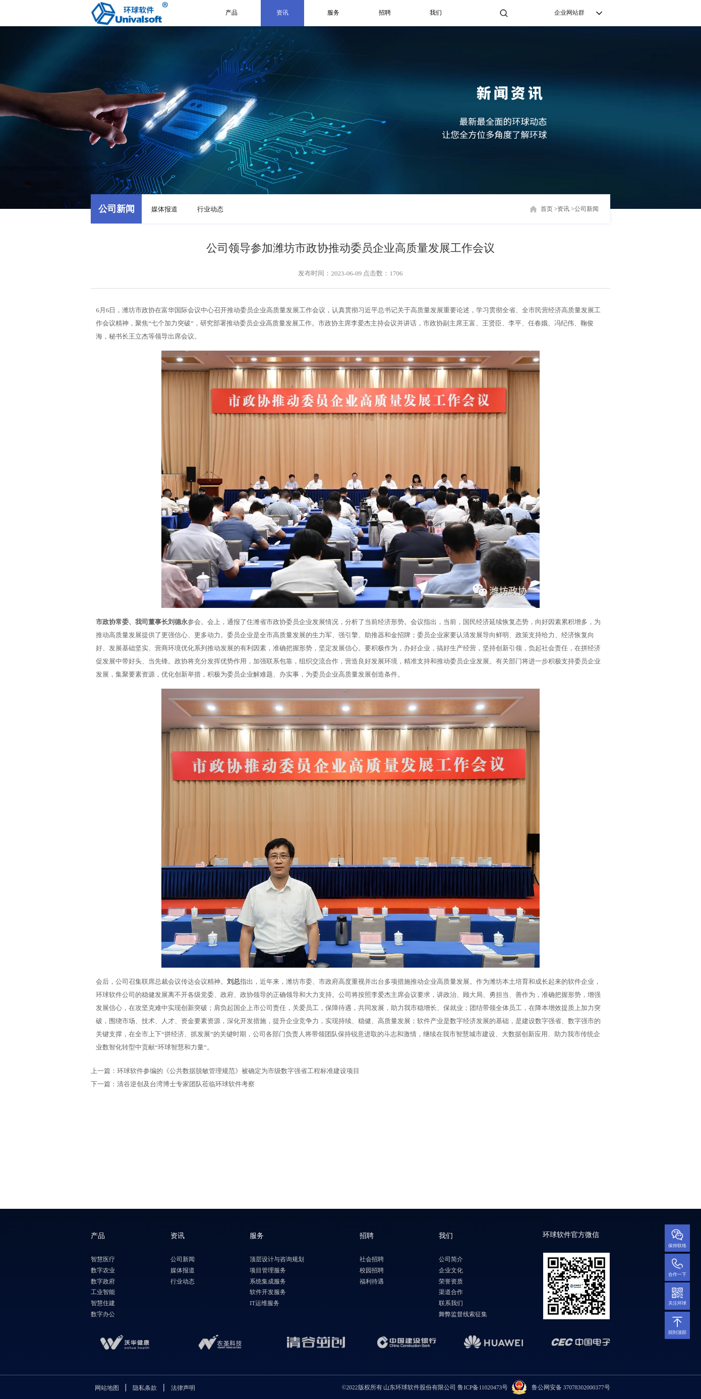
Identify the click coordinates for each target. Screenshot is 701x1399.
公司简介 (451, 1259)
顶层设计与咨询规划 (277, 1259)
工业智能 (103, 1292)
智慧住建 (103, 1303)
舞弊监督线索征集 (463, 1314)
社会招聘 (372, 1259)
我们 (436, 13)
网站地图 (107, 1388)
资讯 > (565, 209)
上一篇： (225, 1071)
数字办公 (103, 1314)
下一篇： (173, 1084)
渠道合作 (451, 1292)
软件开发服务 (268, 1292)
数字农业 (103, 1270)
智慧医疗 (103, 1259)
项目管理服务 (268, 1270)
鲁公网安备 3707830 (557, 1387)
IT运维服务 (264, 1303)
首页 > (549, 209)
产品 (231, 13)
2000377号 (596, 1387)
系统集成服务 (268, 1281)
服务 (333, 13)
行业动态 (210, 209)
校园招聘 (372, 1270)
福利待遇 (372, 1281)
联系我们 (451, 1303)
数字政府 (103, 1281)
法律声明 (183, 1388)
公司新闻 (116, 209)
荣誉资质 (451, 1281)
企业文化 (451, 1270)
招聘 (385, 13)
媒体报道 (164, 209)
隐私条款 (145, 1388)
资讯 (282, 13)
